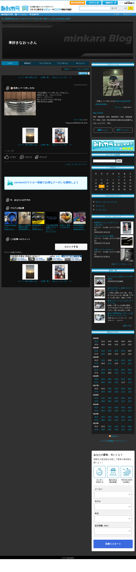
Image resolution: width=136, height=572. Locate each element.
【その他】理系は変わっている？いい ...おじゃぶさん (52, 228)
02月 (103, 351)
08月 (103, 354)
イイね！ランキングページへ (76, 164)
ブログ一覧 (38, 18)
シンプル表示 (77, 69)
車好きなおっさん (23, 43)
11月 (123, 363)
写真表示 (86, 69)
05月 (123, 351)
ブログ (23, 18)
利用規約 (110, 441)
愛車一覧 (127, 326)
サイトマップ (121, 441)
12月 (130, 363)
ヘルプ (121, 3)
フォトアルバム (45, 63)
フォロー (103, 130)
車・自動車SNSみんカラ (10, 18)
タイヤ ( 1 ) (100, 206)
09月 (110, 363)
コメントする (71, 246)
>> (118, 168)
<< (107, 168)
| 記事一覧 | (45, 77)
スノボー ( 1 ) (101, 210)
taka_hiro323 (98, 113)
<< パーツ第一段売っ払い (28, 77)
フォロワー (123, 130)
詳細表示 (67, 69)
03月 (110, 351)
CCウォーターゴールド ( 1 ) (106, 202)
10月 (116, 373)
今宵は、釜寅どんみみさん (65, 226)
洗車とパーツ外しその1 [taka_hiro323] (56, 18)
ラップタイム (63, 63)
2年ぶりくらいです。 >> (62, 77)
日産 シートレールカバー (104, 250)
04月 (116, 351)
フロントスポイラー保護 (103, 236)
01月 (96, 341)
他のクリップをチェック (121, 264)
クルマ (29, 18)
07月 (96, 363)
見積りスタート (113, 544)
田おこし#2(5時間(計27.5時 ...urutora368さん (24, 227)
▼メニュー (80, 63)
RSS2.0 (114, 436)
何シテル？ (118, 107)
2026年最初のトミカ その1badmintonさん (79, 227)
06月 (130, 360)
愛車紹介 (27, 63)
